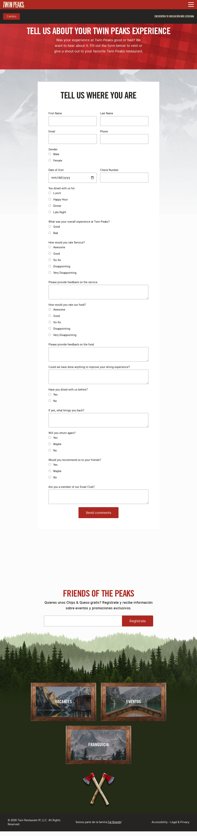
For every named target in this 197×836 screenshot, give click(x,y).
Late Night (59, 212)
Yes (55, 394)
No (55, 400)
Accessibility (160, 822)
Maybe (57, 444)
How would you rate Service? (66, 242)
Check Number (109, 170)
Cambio (11, 16)
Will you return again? (61, 432)
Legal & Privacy (179, 822)
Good (56, 226)
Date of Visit (56, 170)
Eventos (133, 702)
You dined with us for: (61, 188)
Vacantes (63, 702)
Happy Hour (60, 199)
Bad (55, 233)
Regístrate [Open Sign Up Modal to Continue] (137, 621)
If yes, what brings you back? (66, 410)
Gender (53, 149)
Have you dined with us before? (68, 389)
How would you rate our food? (67, 304)
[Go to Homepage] (13, 5)
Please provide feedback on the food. (71, 344)
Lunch (57, 193)
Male (56, 154)
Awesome (59, 247)
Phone (104, 131)
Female (57, 160)
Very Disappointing (64, 272)
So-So (57, 260)
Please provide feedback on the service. (73, 282)
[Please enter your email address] (83, 620)
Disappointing (61, 266)
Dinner (57, 205)
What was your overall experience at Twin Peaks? (78, 221)
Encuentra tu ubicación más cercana (174, 16)
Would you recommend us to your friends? (74, 459)
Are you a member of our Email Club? (71, 486)
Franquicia (98, 745)
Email (51, 131)
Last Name (106, 113)
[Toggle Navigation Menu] (191, 5)
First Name (55, 113)
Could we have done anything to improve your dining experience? (89, 367)
